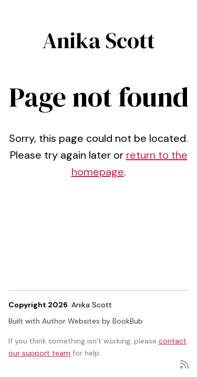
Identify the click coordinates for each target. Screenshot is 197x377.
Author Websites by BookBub (92, 321)
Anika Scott (99, 40)
